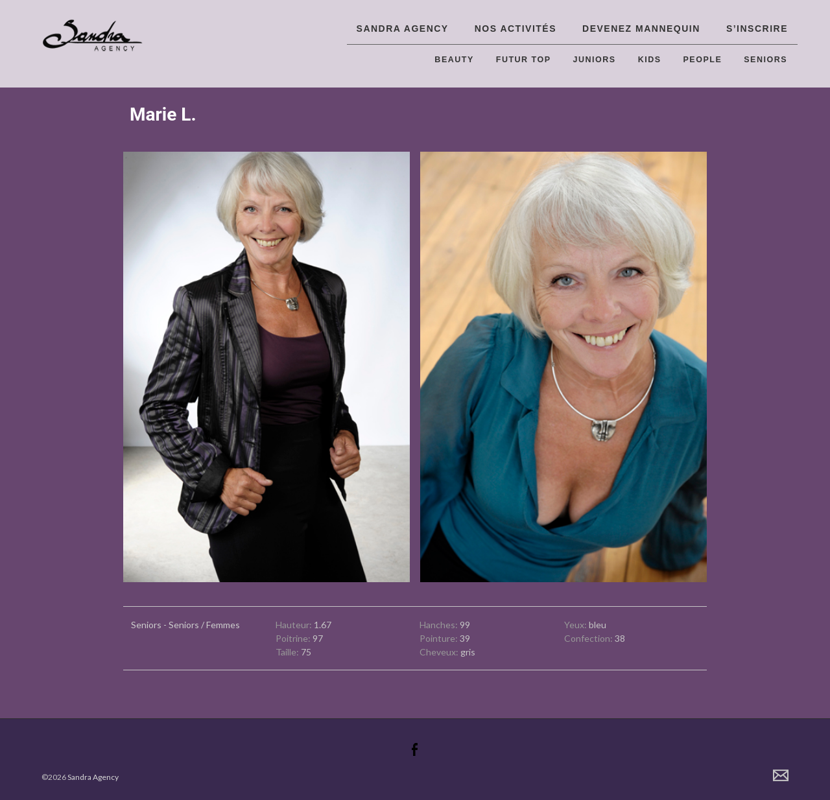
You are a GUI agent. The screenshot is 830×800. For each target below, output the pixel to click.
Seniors (765, 59)
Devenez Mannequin (641, 28)
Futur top (523, 59)
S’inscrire (757, 28)
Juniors (594, 59)
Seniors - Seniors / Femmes (185, 624)
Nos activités (515, 28)
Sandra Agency (403, 28)
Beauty (453, 59)
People (702, 59)
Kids (649, 59)
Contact (780, 775)
